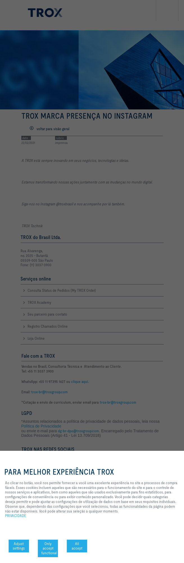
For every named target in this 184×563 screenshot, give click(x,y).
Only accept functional (49, 548)
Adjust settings (19, 546)
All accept (77, 546)
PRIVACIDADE (15, 515)
